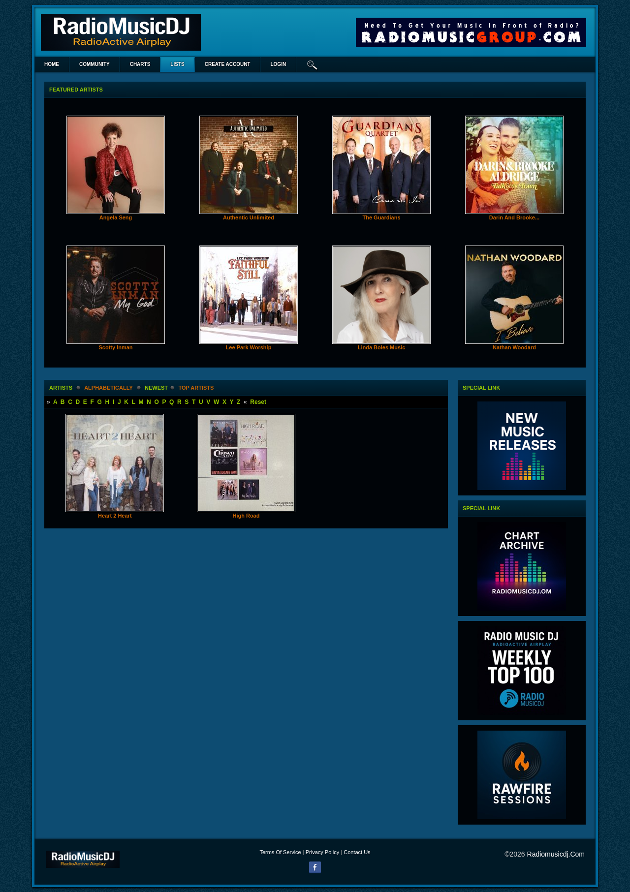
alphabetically (108, 388)
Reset (258, 402)
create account (228, 64)
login (278, 64)
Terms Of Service (280, 852)
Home (51, 64)
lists (177, 64)
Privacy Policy (322, 852)
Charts (140, 64)
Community (94, 64)
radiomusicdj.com (556, 854)
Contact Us (357, 852)
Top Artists (196, 388)
